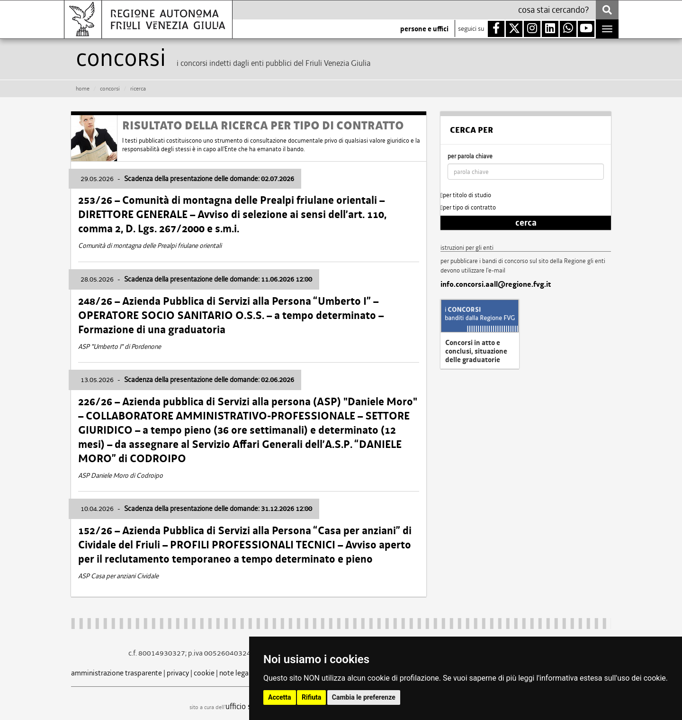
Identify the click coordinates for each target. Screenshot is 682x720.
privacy (178, 673)
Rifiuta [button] (311, 697)
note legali (235, 673)
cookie (204, 673)
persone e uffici (424, 29)
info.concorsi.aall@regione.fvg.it (495, 284)
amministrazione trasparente (116, 673)
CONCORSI (110, 88)
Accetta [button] (279, 697)
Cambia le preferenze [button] (363, 697)
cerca (526, 223)
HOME (83, 88)
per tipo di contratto (468, 207)
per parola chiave (470, 156)
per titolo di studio (465, 195)
